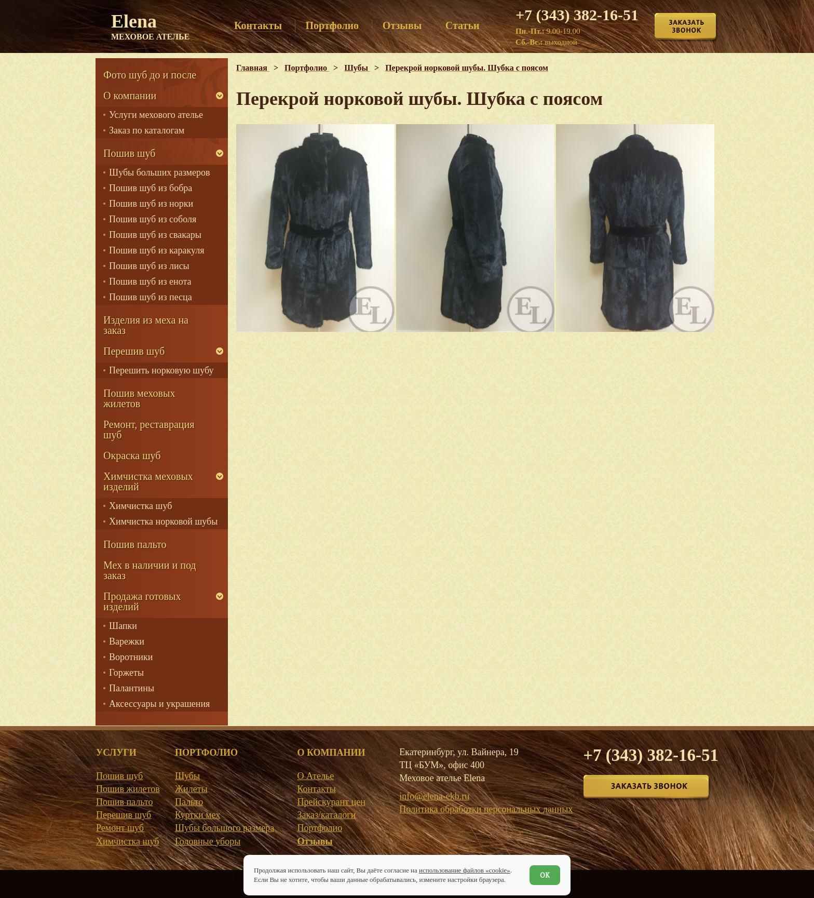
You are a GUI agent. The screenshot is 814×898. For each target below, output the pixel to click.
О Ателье (315, 776)
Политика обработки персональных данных (486, 809)
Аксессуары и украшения (159, 704)
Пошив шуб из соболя (152, 219)
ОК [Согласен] (545, 875)
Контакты (316, 789)
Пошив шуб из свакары (155, 235)
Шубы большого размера (224, 828)
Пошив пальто (135, 544)
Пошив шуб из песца (150, 297)
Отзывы (314, 841)
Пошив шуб (129, 153)
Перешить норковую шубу (161, 370)
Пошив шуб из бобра (150, 188)
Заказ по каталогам (146, 130)
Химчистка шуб (140, 506)
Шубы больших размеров (159, 172)
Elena (150, 26)
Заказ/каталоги (326, 815)
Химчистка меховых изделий (148, 481)
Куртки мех (197, 815)
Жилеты (191, 789)
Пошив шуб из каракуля (156, 250)
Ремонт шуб (120, 828)
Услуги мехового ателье (156, 115)
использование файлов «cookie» (464, 870)
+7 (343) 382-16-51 (577, 14)
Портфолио (319, 828)
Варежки (126, 641)
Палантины (131, 688)
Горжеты (126, 672)
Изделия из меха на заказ (145, 325)
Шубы (187, 776)
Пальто (189, 802)
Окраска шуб (132, 455)
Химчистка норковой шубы (163, 521)
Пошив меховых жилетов (139, 398)
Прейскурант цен (331, 802)
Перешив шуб (134, 351)
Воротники (131, 657)
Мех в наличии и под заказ (149, 570)
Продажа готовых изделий (142, 601)
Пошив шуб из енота (150, 281)
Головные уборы (207, 841)
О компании (129, 95)
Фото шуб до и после (149, 75)
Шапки (123, 626)
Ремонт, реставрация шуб (148, 429)
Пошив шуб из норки (151, 203)
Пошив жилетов (128, 789)
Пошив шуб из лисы (149, 266)
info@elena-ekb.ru (434, 796)
